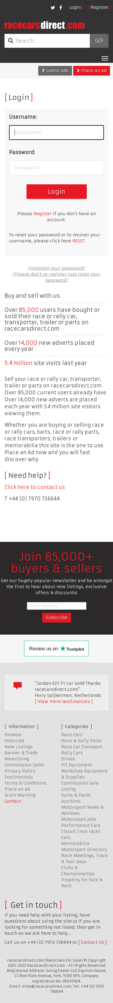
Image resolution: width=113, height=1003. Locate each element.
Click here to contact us (35, 487)
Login (75, 7)
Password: (22, 152)
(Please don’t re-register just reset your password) (56, 277)
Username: (23, 117)
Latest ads (55, 70)
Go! (99, 41)
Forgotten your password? (56, 268)
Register (99, 7)
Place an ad (91, 70)
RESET (78, 241)
